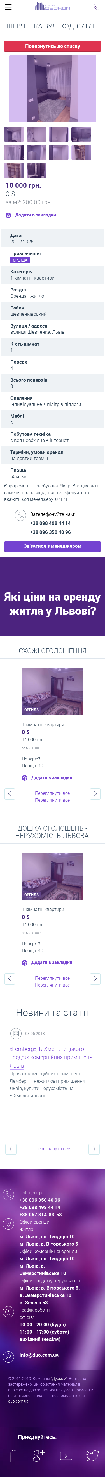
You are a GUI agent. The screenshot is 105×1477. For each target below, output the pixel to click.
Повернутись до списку (52, 46)
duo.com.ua (18, 1401)
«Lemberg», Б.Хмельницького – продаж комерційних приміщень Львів (51, 1057)
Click (8, 8)
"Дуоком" (59, 1378)
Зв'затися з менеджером (52, 546)
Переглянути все (52, 793)
